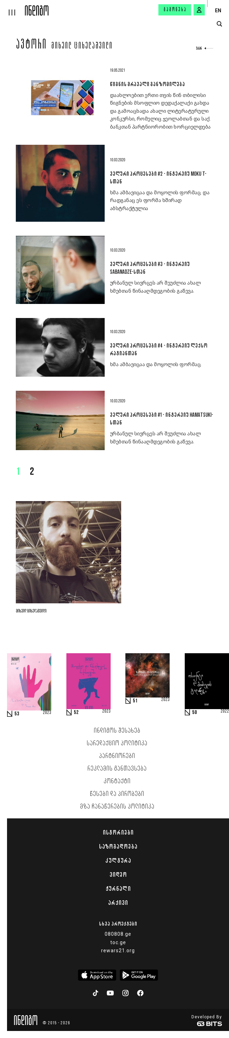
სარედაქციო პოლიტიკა (117, 743)
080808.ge (118, 934)
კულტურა (118, 860)
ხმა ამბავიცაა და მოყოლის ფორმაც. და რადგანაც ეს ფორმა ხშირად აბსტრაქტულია (160, 200)
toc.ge (118, 942)
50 (194, 712)
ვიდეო (118, 874)
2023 (47, 713)
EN (218, 10)
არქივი (118, 903)
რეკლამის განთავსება (117, 768)
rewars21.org (118, 950)
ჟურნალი (118, 889)
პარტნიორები (117, 756)
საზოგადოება (118, 846)
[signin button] (199, 9)
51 (135, 701)
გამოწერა (175, 10)
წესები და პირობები (117, 794)
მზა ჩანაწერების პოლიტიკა (117, 806)
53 (16, 714)
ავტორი (31, 45)
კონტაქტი (117, 781)
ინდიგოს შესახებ (117, 730)
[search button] (219, 24)
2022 (225, 711)
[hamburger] (12, 7)
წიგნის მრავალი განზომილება (147, 83)
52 (76, 712)
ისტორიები (118, 832)
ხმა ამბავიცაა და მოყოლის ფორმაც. (156, 364)
